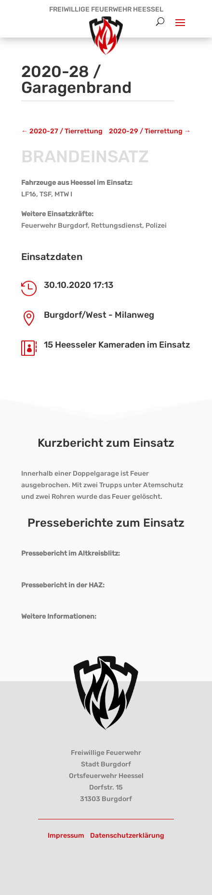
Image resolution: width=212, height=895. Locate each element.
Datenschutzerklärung (127, 835)
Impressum (66, 835)
